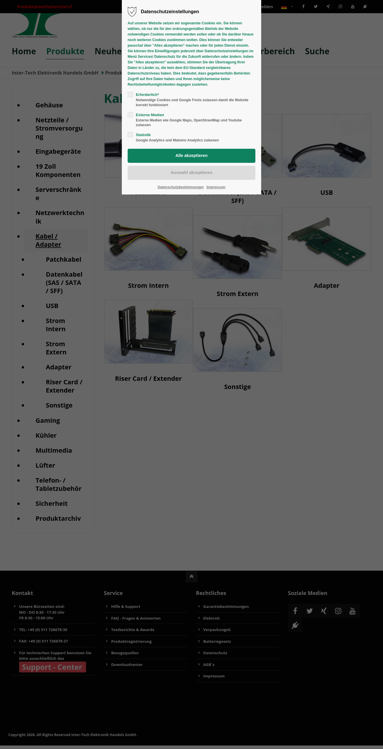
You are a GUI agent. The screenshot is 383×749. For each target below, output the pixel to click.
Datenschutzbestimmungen (181, 187)
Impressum (215, 187)
